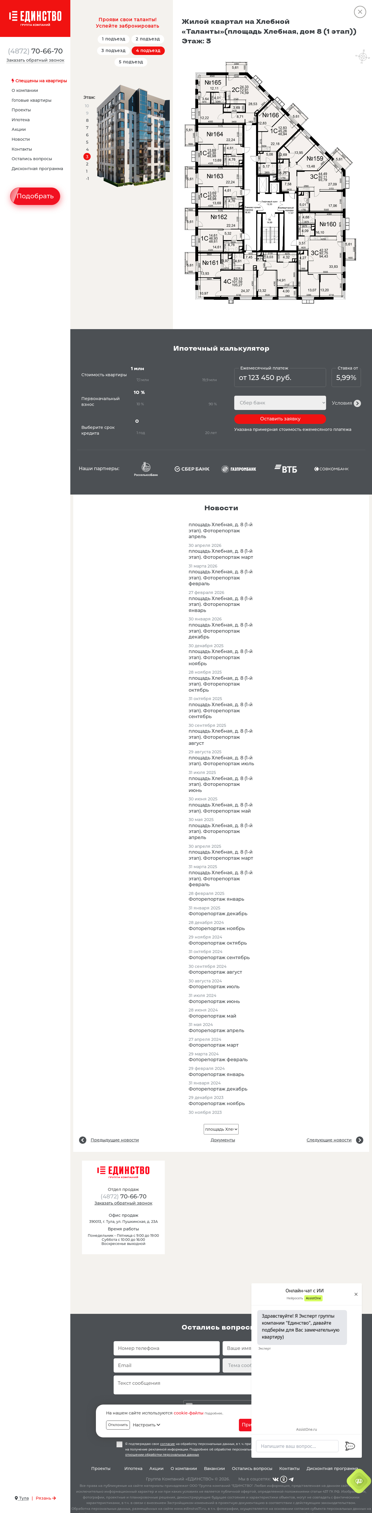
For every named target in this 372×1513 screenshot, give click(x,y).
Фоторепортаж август (215, 972)
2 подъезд (148, 39)
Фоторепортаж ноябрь (217, 928)
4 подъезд (148, 50)
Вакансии (214, 1468)
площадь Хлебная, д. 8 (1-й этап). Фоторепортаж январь (221, 604)
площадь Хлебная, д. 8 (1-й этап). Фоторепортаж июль (221, 761)
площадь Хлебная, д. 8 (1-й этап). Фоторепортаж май (221, 808)
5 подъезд (131, 62)
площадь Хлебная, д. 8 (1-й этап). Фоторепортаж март (221, 554)
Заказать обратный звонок (35, 60)
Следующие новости (329, 1140)
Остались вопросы (32, 158)
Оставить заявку (280, 419)
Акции (19, 129)
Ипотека (21, 119)
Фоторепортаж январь (216, 899)
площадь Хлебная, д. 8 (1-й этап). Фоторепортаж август (221, 737)
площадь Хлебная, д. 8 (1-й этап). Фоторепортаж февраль (221, 577)
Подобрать (35, 196)
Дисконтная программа (37, 168)
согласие (167, 1444)
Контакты (22, 149)
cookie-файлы (188, 1413)
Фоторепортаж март (214, 1045)
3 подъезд (113, 50)
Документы (223, 1140)
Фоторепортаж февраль (218, 1059)
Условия (342, 403)
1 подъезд (113, 39)
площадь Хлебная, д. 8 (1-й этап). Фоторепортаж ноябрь (221, 657)
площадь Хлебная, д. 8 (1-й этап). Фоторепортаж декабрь (221, 631)
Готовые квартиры (31, 100)
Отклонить (118, 1425)
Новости (21, 139)
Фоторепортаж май (212, 1016)
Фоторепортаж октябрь (218, 943)
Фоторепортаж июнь (214, 1001)
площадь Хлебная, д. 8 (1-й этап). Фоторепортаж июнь (221, 784)
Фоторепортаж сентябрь (219, 957)
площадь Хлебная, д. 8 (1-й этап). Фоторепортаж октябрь (221, 684)
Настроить (146, 1425)
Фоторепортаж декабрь (218, 913)
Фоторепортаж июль (214, 986)
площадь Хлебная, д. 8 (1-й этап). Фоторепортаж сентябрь (221, 710)
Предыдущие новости (115, 1140)
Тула (22, 1498)
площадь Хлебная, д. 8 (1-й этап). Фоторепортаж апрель (221, 530)
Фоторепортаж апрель (216, 1030)
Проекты (21, 110)
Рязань (46, 1498)
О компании (25, 90)
